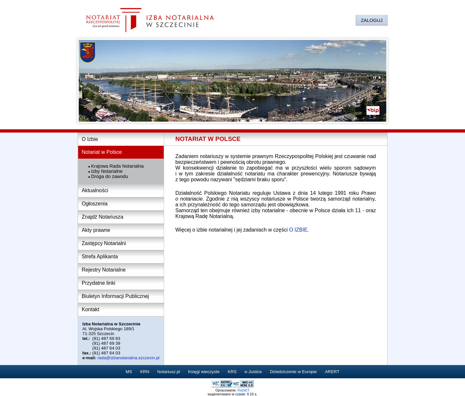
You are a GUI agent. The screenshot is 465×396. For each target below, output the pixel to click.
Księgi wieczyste (204, 371)
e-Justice (253, 371)
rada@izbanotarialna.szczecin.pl (129, 357)
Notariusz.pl (168, 371)
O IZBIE (298, 230)
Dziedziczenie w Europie (293, 371)
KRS (232, 371)
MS (129, 371)
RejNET (244, 390)
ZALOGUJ (372, 20)
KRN (144, 371)
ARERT (332, 371)
